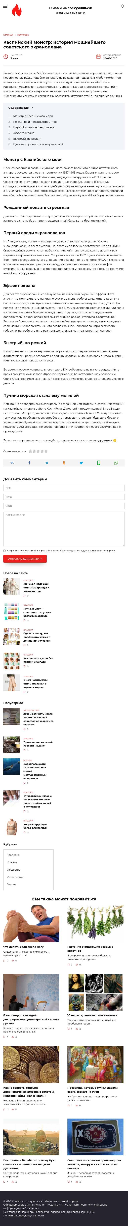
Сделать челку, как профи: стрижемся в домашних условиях (36, 637)
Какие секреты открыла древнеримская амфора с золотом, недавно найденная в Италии (28, 1091)
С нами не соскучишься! (70, 8)
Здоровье (13, 855)
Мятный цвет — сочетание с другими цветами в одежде (37, 612)
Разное (11, 884)
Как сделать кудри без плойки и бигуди (38, 660)
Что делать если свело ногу (23, 946)
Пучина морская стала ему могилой (38, 144)
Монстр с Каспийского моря (33, 116)
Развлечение (15, 877)
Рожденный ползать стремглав (35, 121)
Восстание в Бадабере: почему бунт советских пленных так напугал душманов (29, 1164)
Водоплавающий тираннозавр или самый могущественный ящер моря (35, 771)
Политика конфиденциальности (23, 1215)
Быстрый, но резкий (27, 138)
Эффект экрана (23, 133)
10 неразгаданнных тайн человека (92, 1015)
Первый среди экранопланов (34, 127)
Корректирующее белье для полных (35, 826)
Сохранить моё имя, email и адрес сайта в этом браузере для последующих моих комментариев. (61, 550)
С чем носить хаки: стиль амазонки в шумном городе (35, 684)
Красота (12, 862)
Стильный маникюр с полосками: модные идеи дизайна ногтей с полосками (37, 801)
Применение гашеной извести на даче (38, 744)
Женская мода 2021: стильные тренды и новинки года (36, 588)
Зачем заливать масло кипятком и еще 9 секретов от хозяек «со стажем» (38, 719)
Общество (13, 869)
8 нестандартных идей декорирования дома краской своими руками (31, 1019)
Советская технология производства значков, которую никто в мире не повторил (94, 1164)
